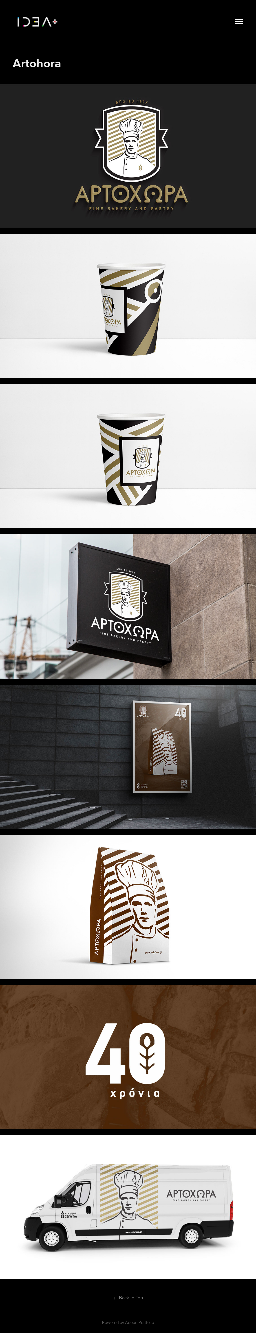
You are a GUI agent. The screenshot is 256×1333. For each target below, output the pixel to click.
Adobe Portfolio (139, 1322)
